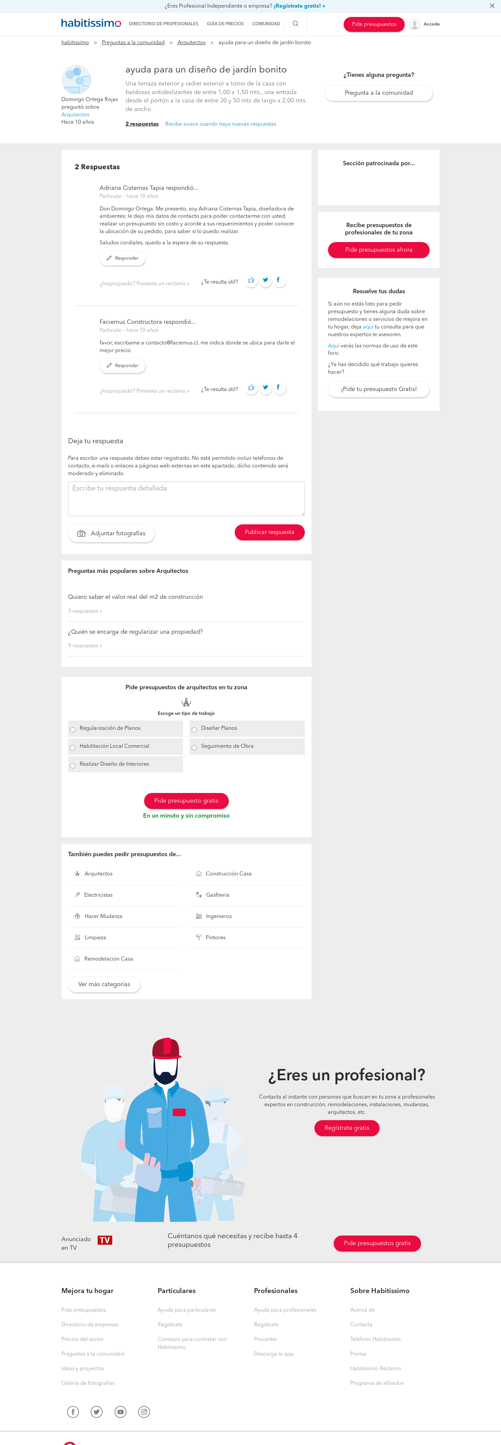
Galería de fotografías (88, 1383)
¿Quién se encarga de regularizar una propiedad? (135, 632)
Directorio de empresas (90, 1325)
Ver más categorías (104, 984)
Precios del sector (82, 1339)
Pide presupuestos (374, 24)
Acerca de (362, 1310)
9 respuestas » (85, 646)
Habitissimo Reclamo (375, 1369)
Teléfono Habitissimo (375, 1339)
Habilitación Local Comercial (114, 746)
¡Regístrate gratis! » (299, 6)
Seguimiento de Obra (227, 746)
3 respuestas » (85, 611)
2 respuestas (142, 124)
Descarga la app (274, 1354)
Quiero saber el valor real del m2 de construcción (135, 597)
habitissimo (75, 43)
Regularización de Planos (110, 728)
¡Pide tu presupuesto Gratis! (379, 389)
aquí (368, 327)
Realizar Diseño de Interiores (114, 764)
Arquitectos (192, 43)
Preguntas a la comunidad (133, 43)
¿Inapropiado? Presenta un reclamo (143, 284)
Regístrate (170, 1325)
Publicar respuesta (269, 532)
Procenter (265, 1339)
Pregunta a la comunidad (379, 93)
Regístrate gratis (347, 1128)
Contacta (361, 1325)
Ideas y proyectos (82, 1369)
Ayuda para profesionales (285, 1310)
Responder (122, 258)
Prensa (358, 1354)
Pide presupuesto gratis (186, 801)
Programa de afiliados (377, 1383)
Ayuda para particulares (187, 1310)
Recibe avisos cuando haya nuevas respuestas (220, 124)
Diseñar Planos (219, 728)
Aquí (333, 346)
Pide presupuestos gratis (377, 1244)
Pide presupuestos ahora (379, 250)
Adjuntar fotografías (111, 534)
